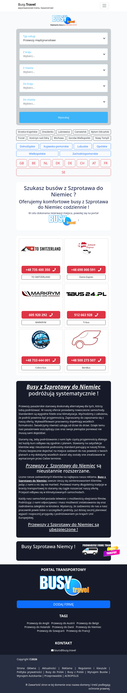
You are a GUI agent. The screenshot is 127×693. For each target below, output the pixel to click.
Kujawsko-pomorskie (56, 146)
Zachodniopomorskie (85, 153)
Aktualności (49, 668)
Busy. (35, 5)
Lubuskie (82, 146)
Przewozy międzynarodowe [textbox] (39, 40)
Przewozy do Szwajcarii (50, 631)
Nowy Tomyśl (102, 138)
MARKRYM (40, 322)
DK (58, 163)
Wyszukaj (63, 117)
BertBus (86, 367)
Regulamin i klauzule (92, 668)
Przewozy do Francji (78, 631)
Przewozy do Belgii (88, 623)
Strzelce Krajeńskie (27, 131)
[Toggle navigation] (104, 6)
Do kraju (28, 83)
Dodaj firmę (63, 604)
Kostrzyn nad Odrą (39, 138)
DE (70, 163)
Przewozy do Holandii (37, 627)
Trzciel (21, 138)
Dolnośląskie (27, 146)
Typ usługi (29, 36)
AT (94, 163)
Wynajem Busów (97, 672)
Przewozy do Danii (63, 627)
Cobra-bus (40, 367)
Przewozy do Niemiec (88, 627)
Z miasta (28, 68)
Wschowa (59, 138)
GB (22, 163)
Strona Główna (26, 668)
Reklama (67, 668)
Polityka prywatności (29, 672)
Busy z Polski (76, 672)
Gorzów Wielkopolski (79, 138)
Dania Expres (86, 277)
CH (82, 163)
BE (34, 163)
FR (105, 163)
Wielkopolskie (37, 153)
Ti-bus (86, 322)
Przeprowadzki (53, 676)
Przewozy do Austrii (63, 623)
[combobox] (64, 38)
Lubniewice (64, 131)
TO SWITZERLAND (40, 277)
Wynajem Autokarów (29, 676)
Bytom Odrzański (100, 131)
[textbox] (62, 55)
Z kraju (27, 52)
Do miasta (29, 99)
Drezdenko (47, 131)
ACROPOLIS (71, 676)
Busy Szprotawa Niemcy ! (48, 546)
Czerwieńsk (80, 131)
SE (63, 172)
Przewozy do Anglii (38, 623)
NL (46, 163)
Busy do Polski (55, 672)
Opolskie (102, 146)
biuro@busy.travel (65, 650)
